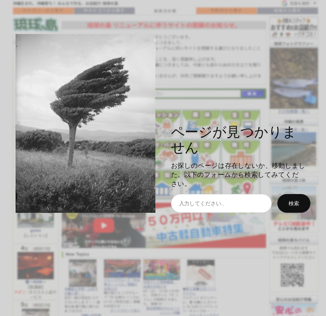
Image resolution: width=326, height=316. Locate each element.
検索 (294, 203)
